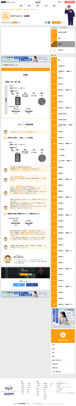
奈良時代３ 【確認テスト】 (65, 250)
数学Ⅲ (38, 391)
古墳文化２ (61, 137)
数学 (29, 5)
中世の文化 (55, 364)
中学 (22, 381)
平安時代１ (61, 274)
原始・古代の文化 (56, 360)
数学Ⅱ (38, 389)
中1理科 (29, 383)
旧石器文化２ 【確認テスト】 (65, 72)
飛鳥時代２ (61, 173)
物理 (44, 389)
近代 (53, 352)
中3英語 (22, 387)
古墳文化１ (61, 131)
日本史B (45, 395)
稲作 (59, 38)
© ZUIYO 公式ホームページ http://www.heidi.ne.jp (28, 403)
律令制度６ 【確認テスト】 (65, 233)
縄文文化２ (61, 84)
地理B (44, 399)
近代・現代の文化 (56, 371)
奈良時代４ (61, 256)
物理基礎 (45, 383)
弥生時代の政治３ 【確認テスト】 (65, 125)
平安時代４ (61, 292)
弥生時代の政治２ (62, 119)
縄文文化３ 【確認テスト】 (65, 89)
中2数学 (22, 391)
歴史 (28, 391)
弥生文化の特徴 (62, 32)
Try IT (38, 2)
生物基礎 (45, 387)
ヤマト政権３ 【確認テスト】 (65, 161)
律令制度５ (61, 227)
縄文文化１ (61, 78)
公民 (28, 393)
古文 (51, 383)
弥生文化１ (61, 50)
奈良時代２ (61, 244)
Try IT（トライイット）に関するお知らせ (66, 392)
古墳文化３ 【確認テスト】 (65, 143)
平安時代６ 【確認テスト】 (65, 304)
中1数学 (22, 389)
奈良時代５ (61, 262)
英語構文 (39, 385)
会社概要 (59, 385)
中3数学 (22, 393)
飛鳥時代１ (61, 167)
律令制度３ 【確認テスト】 (65, 215)
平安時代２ (61, 280)
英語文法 (39, 383)
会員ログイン (60, 1)
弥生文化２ (61, 101)
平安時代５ (61, 298)
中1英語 (22, 383)
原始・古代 (53, 55)
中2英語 (22, 385)
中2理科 (29, 385)
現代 (53, 356)
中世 (53, 344)
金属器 (60, 44)
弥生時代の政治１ (62, 113)
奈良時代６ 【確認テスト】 (65, 268)
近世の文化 (55, 367)
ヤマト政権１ (61, 149)
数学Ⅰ (38, 387)
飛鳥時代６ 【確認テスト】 (65, 197)
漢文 (51, 385)
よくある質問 (59, 389)
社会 (46, 5)
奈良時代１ (61, 238)
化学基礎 (45, 385)
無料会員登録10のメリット (62, 383)
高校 (38, 381)
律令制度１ (61, 203)
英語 (21, 5)
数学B (38, 395)
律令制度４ (61, 221)
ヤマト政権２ (61, 155)
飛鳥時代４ (61, 185)
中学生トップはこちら (10, 2)
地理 (28, 389)
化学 (44, 391)
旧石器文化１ (61, 66)
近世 (53, 348)
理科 (37, 5)
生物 (44, 393)
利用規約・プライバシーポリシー (64, 387)
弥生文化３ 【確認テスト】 (65, 107)
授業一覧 (59, 391)
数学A (38, 393)
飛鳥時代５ (61, 191)
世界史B (45, 397)
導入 (59, 60)
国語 (54, 5)
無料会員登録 (70, 2)
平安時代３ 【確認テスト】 (65, 286)
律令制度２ (61, 209)
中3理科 (29, 387)
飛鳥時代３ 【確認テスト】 (65, 179)
